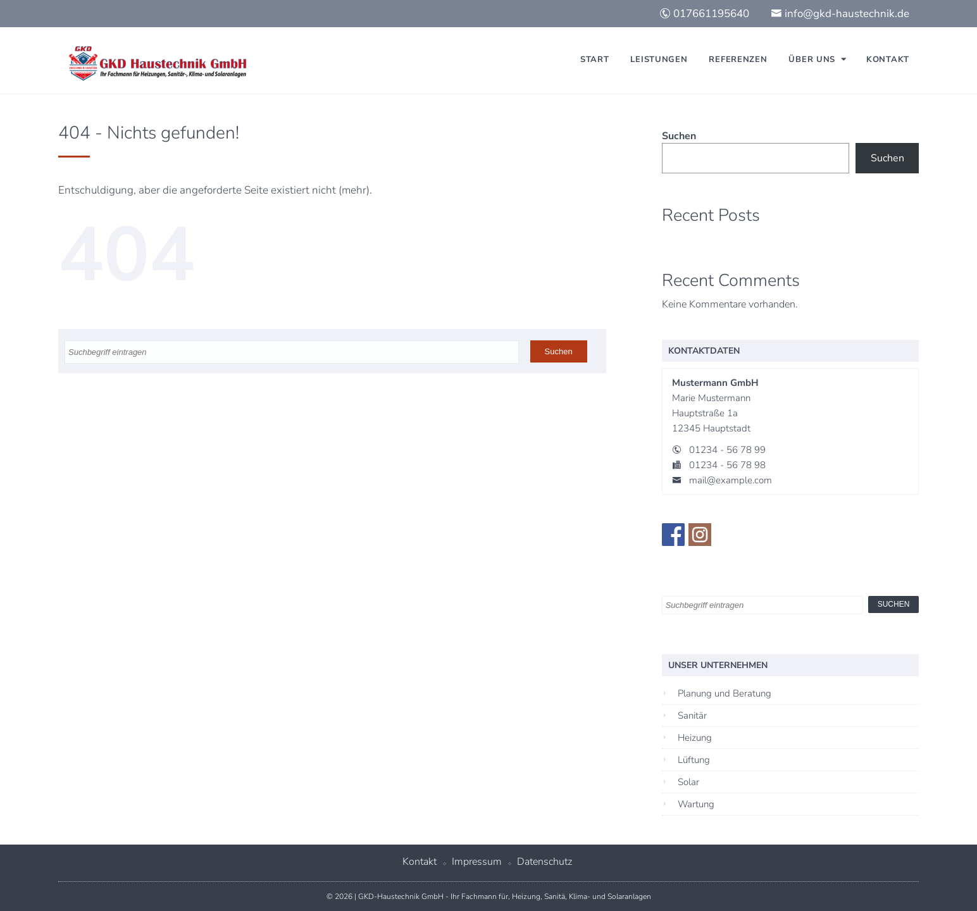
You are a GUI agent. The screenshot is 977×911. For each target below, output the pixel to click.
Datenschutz (544, 862)
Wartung (696, 804)
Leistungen (658, 59)
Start (594, 59)
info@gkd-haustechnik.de (840, 13)
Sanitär (692, 715)
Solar (688, 782)
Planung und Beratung (724, 693)
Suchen (679, 136)
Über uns (811, 59)
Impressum (477, 862)
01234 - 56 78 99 (727, 449)
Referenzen (738, 59)
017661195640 (704, 13)
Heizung (695, 737)
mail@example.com (730, 480)
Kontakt (887, 59)
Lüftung (694, 759)
